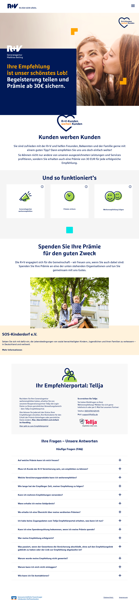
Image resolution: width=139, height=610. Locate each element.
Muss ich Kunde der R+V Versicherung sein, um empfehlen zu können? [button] (53, 469)
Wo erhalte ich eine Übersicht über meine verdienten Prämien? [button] (49, 512)
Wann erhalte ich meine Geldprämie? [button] (36, 503)
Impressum (123, 597)
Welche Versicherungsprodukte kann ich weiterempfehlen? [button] (47, 477)
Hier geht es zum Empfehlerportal (33, 426)
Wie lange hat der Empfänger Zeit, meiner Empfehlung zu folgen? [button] (51, 486)
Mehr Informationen (12, 350)
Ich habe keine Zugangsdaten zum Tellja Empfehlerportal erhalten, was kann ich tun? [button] (60, 520)
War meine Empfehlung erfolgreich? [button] (36, 538)
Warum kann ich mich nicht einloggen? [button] (37, 567)
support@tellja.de (90, 414)
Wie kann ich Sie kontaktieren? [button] (33, 575)
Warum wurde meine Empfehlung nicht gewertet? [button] (43, 558)
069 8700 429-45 (92, 411)
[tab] (69, 460)
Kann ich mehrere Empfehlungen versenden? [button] (40, 495)
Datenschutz (108, 597)
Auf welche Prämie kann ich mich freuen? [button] (38, 460)
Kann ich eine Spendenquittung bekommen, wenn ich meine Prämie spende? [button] (56, 529)
